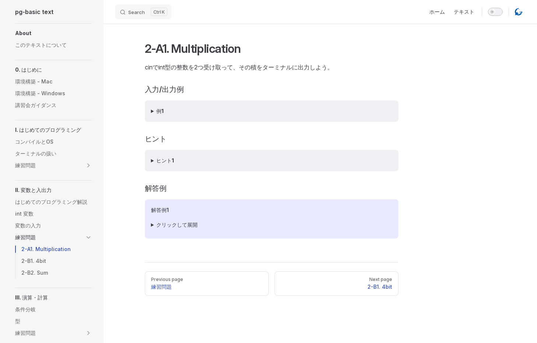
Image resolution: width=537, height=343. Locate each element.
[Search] (143, 11)
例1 (160, 111)
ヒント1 (165, 160)
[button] (53, 33)
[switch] (495, 12)
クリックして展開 (177, 225)
